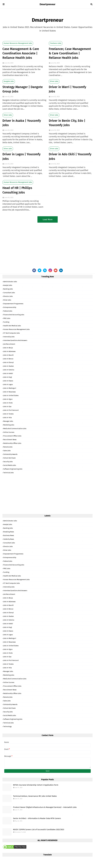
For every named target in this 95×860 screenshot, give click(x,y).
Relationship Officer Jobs (12, 443)
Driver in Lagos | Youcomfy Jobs (21, 156)
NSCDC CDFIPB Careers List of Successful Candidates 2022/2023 (38, 829)
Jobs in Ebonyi (8, 362)
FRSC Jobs (6, 318)
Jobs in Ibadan (8, 366)
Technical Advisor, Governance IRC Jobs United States (35, 796)
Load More (47, 219)
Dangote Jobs (9, 81)
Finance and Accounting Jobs (13, 315)
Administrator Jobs (10, 282)
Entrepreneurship (9, 307)
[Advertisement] (47, 243)
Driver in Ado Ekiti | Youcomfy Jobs (70, 156)
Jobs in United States (11, 395)
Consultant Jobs (9, 293)
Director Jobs (8, 296)
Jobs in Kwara (8, 381)
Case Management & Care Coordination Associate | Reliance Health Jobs (20, 53)
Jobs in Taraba (8, 414)
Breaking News (8, 532)
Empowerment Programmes (13, 304)
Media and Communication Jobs (14, 428)
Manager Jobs (8, 421)
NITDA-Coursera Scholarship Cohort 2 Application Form (35, 785)
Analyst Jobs (7, 285)
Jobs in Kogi (7, 377)
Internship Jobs (9, 337)
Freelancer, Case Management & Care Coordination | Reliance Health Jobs (70, 53)
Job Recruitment (9, 344)
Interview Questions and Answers (15, 340)
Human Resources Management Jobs (18, 43)
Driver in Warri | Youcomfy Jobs (67, 89)
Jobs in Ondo (8, 403)
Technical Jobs (8, 473)
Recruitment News (9, 439)
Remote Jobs (7, 447)
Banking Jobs (8, 289)
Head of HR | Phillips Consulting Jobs (17, 190)
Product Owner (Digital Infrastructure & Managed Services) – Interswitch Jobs (45, 807)
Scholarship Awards (10, 454)
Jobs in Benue (8, 359)
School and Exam (9, 458)
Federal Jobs (7, 311)
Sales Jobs (7, 450)
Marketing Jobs (8, 425)
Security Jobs (8, 462)
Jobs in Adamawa (9, 351)
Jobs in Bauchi (8, 355)
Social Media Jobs (9, 465)
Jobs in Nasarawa (9, 392)
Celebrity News (8, 539)
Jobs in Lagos (8, 384)
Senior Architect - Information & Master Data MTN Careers (37, 818)
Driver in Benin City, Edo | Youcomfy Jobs (67, 123)
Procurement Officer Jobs (12, 436)
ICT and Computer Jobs (11, 333)
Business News (8, 535)
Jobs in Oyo (7, 406)
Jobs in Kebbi (8, 373)
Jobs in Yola (7, 417)
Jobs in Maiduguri (9, 388)
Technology (7, 726)
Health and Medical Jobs (12, 326)
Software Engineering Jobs (12, 469)
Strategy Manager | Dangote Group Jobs (22, 89)
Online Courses (8, 432)
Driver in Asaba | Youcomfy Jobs (21, 123)
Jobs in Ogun (8, 399)
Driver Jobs (54, 81)
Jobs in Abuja (8, 348)
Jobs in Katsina (8, 370)
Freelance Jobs (55, 43)
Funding (6, 322)
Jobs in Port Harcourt (11, 410)
